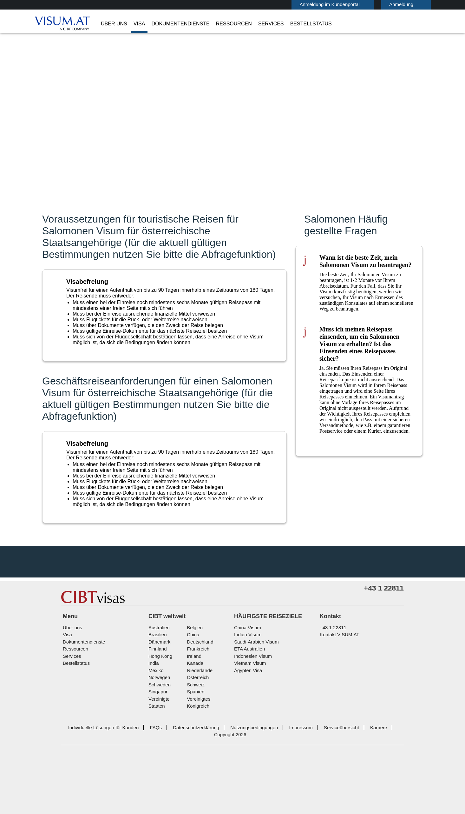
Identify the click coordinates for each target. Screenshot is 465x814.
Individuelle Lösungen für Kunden (98, 778)
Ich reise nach (283, 118)
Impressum (287, 778)
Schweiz (195, 742)
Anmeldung (370, 4)
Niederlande (199, 728)
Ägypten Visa (247, 728)
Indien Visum (246, 692)
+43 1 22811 (331, 685)
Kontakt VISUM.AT (338, 692)
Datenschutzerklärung (186, 778)
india (153, 721)
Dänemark (158, 700)
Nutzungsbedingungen (242, 778)
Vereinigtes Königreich (209, 757)
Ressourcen (218, 23)
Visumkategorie (285, 127)
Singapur (157, 749)
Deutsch (412, 4)
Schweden (158, 742)
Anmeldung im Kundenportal (302, 4)
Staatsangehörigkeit (290, 108)
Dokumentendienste (171, 23)
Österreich (197, 735)
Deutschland (199, 700)
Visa (134, 23)
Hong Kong (159, 714)
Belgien (194, 685)
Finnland (156, 707)
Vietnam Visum (248, 721)
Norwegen (158, 735)
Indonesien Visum (251, 714)
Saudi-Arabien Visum (254, 700)
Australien (158, 685)
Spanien (194, 749)
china (192, 692)
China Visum (246, 685)
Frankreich (197, 707)
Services (249, 23)
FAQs (148, 778)
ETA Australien (248, 707)
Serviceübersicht (326, 778)
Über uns (112, 23)
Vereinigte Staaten (167, 757)
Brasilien (157, 692)
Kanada (194, 721)
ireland (193, 714)
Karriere (361, 778)
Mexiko (155, 728)
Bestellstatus (284, 23)
